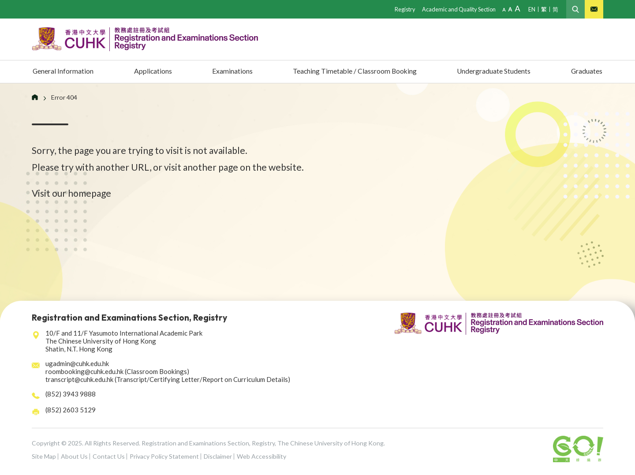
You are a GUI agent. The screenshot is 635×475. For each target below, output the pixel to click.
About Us (74, 456)
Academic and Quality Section (456, 9)
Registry (400, 9)
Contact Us (109, 456)
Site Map (44, 456)
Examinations (229, 71)
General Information (66, 71)
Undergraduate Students (493, 71)
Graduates (585, 71)
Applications (153, 71)
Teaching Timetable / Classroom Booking (351, 71)
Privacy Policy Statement (164, 456)
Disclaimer (218, 456)
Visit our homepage (71, 192)
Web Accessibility (261, 456)
